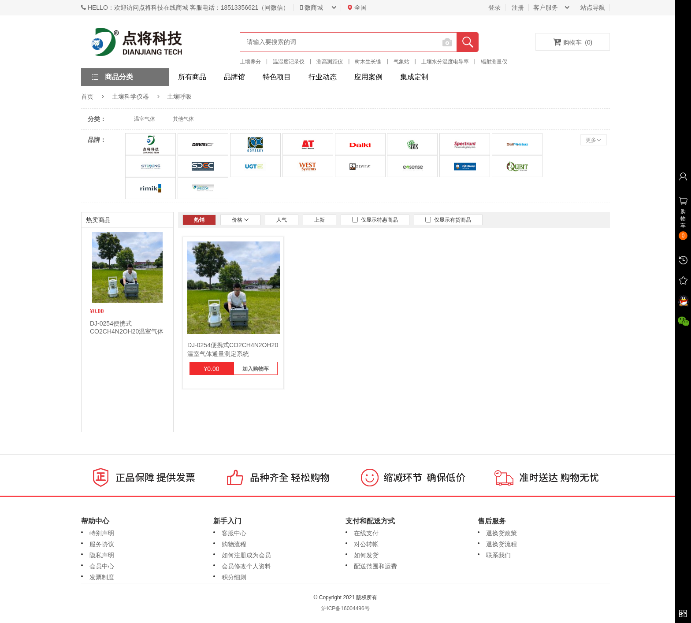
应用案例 (368, 77)
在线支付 (366, 533)
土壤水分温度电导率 (445, 62)
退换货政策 (501, 533)
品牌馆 (234, 77)
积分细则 (234, 577)
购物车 (573, 41)
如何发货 (366, 555)
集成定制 (414, 77)
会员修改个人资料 (246, 566)
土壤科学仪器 (130, 96)
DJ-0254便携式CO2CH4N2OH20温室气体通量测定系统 (126, 331)
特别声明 (101, 533)
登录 (494, 7)
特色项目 (277, 77)
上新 (319, 220)
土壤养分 (250, 62)
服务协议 (101, 544)
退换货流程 (501, 544)
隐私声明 (101, 555)
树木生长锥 (368, 62)
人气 (281, 220)
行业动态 (322, 77)
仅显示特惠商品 (375, 220)
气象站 (401, 62)
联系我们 (498, 555)
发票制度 (101, 577)
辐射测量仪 (494, 62)
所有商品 (192, 77)
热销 (199, 220)
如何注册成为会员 (246, 555)
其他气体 (183, 119)
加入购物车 (255, 369)
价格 (240, 220)
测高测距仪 (329, 62)
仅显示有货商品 (448, 220)
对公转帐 (366, 544)
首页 (87, 96)
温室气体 (144, 119)
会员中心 (101, 566)
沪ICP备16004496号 (345, 608)
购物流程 (234, 544)
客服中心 (234, 533)
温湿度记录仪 (289, 62)
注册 (518, 7)
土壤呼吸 (179, 96)
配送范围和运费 (375, 566)
